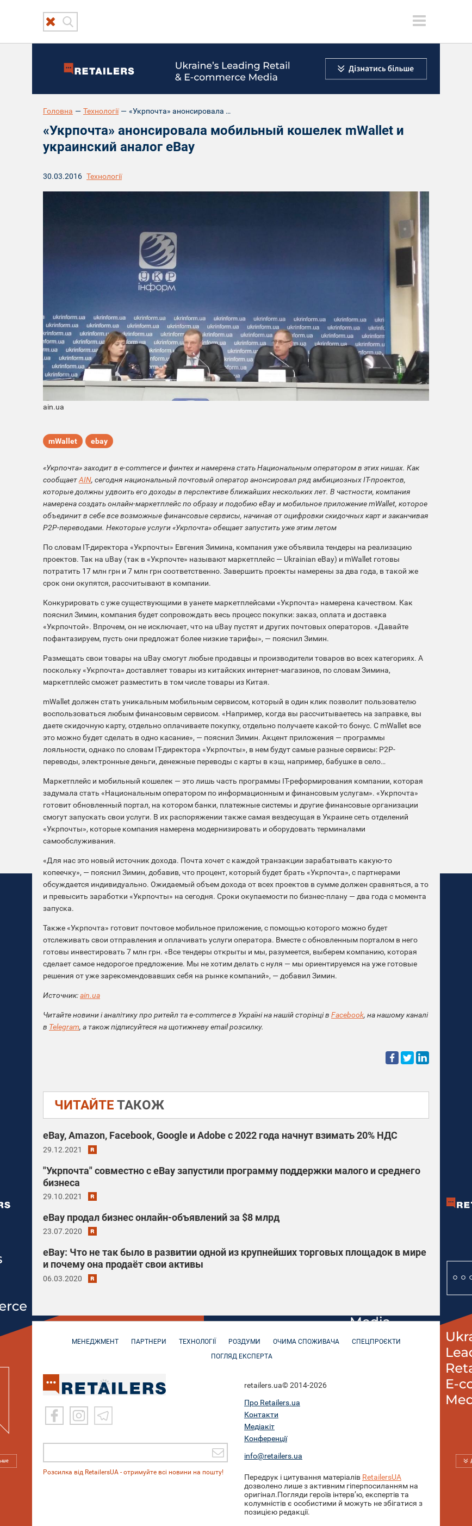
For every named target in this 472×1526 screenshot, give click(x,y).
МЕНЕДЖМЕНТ (95, 1336)
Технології (101, 111)
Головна (58, 111)
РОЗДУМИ (244, 1336)
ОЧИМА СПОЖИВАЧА (306, 1336)
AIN (85, 479)
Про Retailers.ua (272, 1401)
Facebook (347, 1014)
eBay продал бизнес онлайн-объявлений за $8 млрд (161, 1217)
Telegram (64, 1026)
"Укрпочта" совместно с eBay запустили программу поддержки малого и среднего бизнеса (231, 1176)
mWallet (62, 441)
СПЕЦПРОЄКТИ (376, 1336)
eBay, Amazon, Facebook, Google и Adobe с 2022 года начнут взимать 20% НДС (220, 1135)
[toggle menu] (419, 21)
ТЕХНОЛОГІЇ (197, 1336)
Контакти (261, 1413)
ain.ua (90, 995)
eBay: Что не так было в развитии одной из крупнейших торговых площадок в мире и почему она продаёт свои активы (234, 1258)
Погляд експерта (241, 1351)
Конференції (265, 1437)
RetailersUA (381, 1476)
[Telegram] (103, 1414)
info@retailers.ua (273, 1454)
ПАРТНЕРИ (148, 1336)
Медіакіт (259, 1425)
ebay (99, 441)
